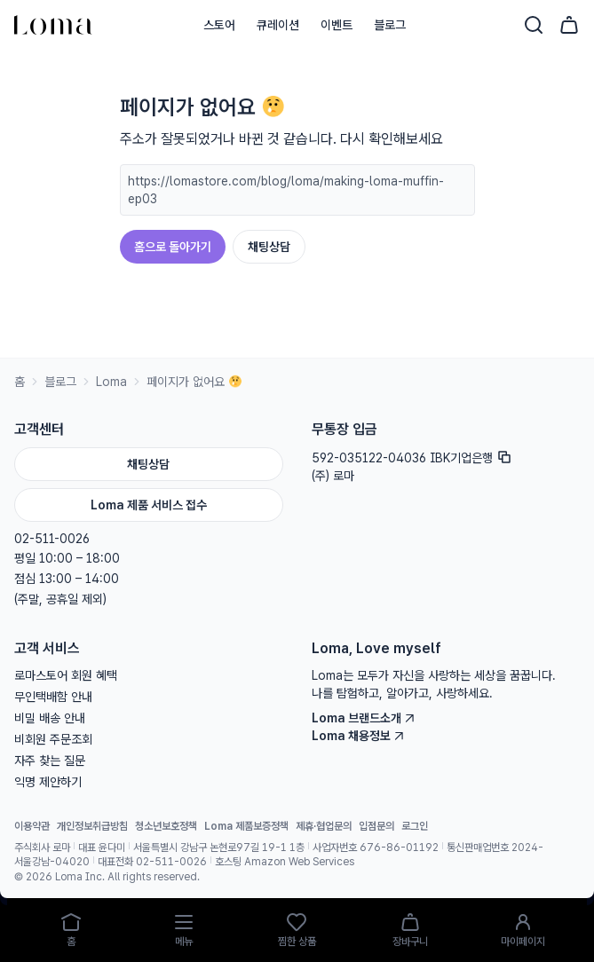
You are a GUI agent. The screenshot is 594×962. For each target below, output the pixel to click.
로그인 (414, 826)
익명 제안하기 (48, 782)
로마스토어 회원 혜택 (65, 675)
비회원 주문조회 (53, 739)
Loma (111, 382)
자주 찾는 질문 (49, 760)
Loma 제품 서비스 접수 (149, 505)
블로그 (390, 25)
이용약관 (32, 826)
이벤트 (336, 25)
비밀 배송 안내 (49, 718)
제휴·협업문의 (324, 826)
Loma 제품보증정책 (246, 826)
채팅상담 (269, 247)
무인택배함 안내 (53, 697)
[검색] (533, 25)
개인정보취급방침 (92, 826)
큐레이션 (278, 25)
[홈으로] (53, 25)
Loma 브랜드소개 (364, 718)
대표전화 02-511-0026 (152, 862)
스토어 (219, 25)
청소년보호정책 (166, 826)
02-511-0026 (52, 539)
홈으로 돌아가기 (172, 247)
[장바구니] (569, 25)
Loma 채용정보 (358, 736)
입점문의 (376, 826)
